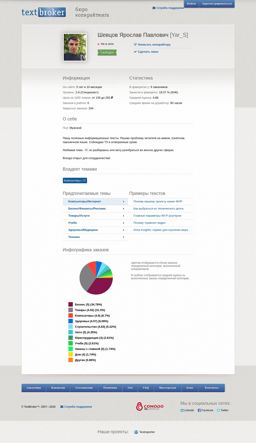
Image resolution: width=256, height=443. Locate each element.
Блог (190, 387)
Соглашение (84, 387)
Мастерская (167, 387)
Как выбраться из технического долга (158, 208)
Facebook (205, 410)
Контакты (211, 387)
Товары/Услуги (79, 215)
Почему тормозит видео (149, 222)
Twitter (222, 410)
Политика (110, 387)
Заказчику (34, 387)
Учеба (72, 222)
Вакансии (58, 387)
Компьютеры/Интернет (84, 201)
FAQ (146, 387)
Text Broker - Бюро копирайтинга (65, 12)
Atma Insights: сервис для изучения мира (160, 229)
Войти (191, 3)
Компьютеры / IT (75, 180)
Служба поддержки (168, 8)
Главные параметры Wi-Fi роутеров (157, 215)
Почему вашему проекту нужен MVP (157, 201)
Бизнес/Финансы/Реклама (87, 208)
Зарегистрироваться (217, 3)
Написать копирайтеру (152, 44)
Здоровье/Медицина (83, 229)
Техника (74, 237)
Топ (130, 387)
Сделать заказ (146, 51)
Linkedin (187, 410)
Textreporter (147, 432)
